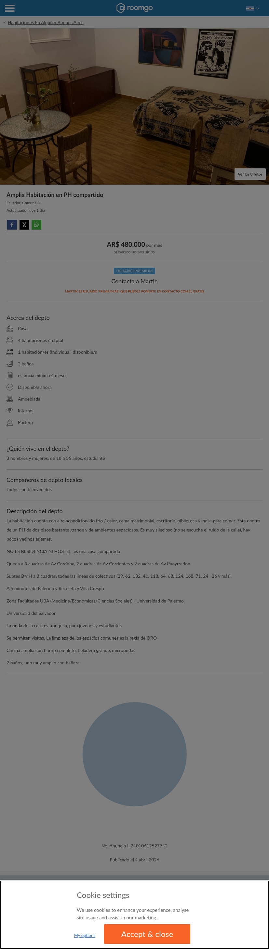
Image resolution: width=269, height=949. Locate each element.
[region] (134, 914)
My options (85, 935)
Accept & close (147, 934)
